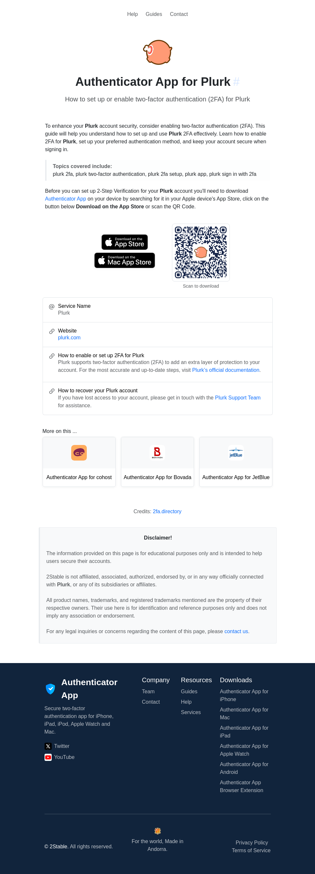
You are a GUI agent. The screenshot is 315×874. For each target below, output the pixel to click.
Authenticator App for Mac (244, 713)
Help (132, 14)
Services (191, 712)
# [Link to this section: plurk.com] (236, 81)
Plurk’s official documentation (225, 370)
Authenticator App (65, 199)
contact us (236, 631)
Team (148, 691)
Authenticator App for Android (244, 768)
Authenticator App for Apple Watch (244, 750)
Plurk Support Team (237, 397)
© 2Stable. (57, 846)
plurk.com (69, 337)
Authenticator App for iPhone (244, 695)
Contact (179, 14)
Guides (154, 14)
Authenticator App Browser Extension (241, 786)
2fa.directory (167, 511)
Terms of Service (251, 850)
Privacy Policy (252, 842)
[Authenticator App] (81, 689)
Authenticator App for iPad (244, 731)
